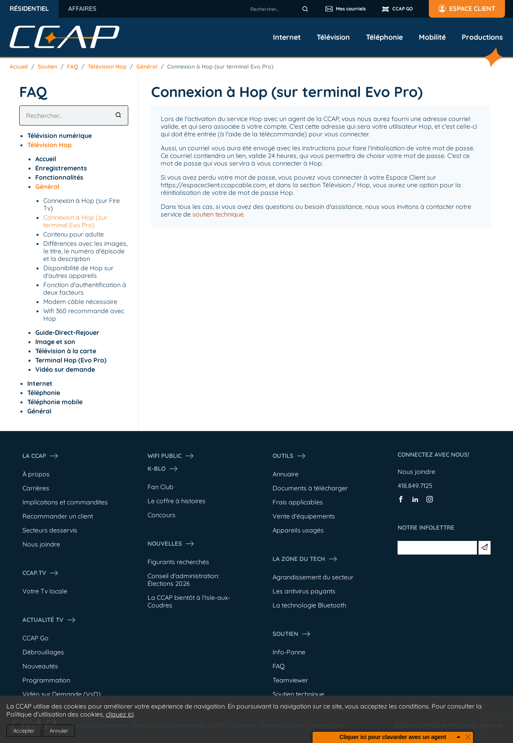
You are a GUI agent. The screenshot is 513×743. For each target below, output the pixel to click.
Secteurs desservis (49, 530)
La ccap (40, 456)
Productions (482, 37)
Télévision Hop (107, 66)
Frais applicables (298, 502)
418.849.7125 (415, 486)
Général (147, 66)
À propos (36, 474)
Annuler (59, 730)
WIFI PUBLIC (170, 456)
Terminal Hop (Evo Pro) (71, 360)
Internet (287, 37)
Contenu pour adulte (73, 234)
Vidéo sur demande (65, 369)
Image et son (55, 342)
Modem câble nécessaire (80, 302)
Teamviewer (290, 680)
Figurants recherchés (178, 562)
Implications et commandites (65, 502)
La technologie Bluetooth (309, 605)
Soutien (47, 66)
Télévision (333, 37)
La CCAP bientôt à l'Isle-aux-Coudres (188, 601)
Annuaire (286, 474)
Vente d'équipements (304, 516)
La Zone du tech (305, 559)
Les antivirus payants (304, 591)
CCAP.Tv (40, 573)
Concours (161, 515)
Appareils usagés (298, 530)
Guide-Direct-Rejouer (67, 332)
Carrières (35, 488)
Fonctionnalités (59, 177)
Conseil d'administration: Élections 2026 (183, 579)
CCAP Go (35, 638)
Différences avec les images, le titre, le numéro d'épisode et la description (85, 251)
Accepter (23, 730)
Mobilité (432, 37)
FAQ (72, 66)
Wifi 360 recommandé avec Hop (83, 314)
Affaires (82, 8)
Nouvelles (171, 544)
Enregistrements (61, 168)
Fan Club (160, 487)
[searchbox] (280, 9)
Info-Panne (289, 652)
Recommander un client (57, 516)
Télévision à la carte (65, 351)
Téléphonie (384, 37)
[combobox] (280, 9)
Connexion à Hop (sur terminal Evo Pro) (220, 66)
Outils (289, 456)
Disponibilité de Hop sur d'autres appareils (78, 271)
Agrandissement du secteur (313, 577)
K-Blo (162, 469)
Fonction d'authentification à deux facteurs (84, 288)
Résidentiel (29, 8)
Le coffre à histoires (176, 501)
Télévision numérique (59, 136)
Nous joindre (41, 544)
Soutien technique (298, 694)
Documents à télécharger (310, 488)
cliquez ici (119, 714)
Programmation (46, 680)
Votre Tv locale (44, 591)
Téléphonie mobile (55, 402)
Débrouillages (43, 652)
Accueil (19, 66)
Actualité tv (49, 620)
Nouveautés (40, 666)
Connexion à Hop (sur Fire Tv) (81, 204)
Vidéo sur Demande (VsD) (61, 694)
